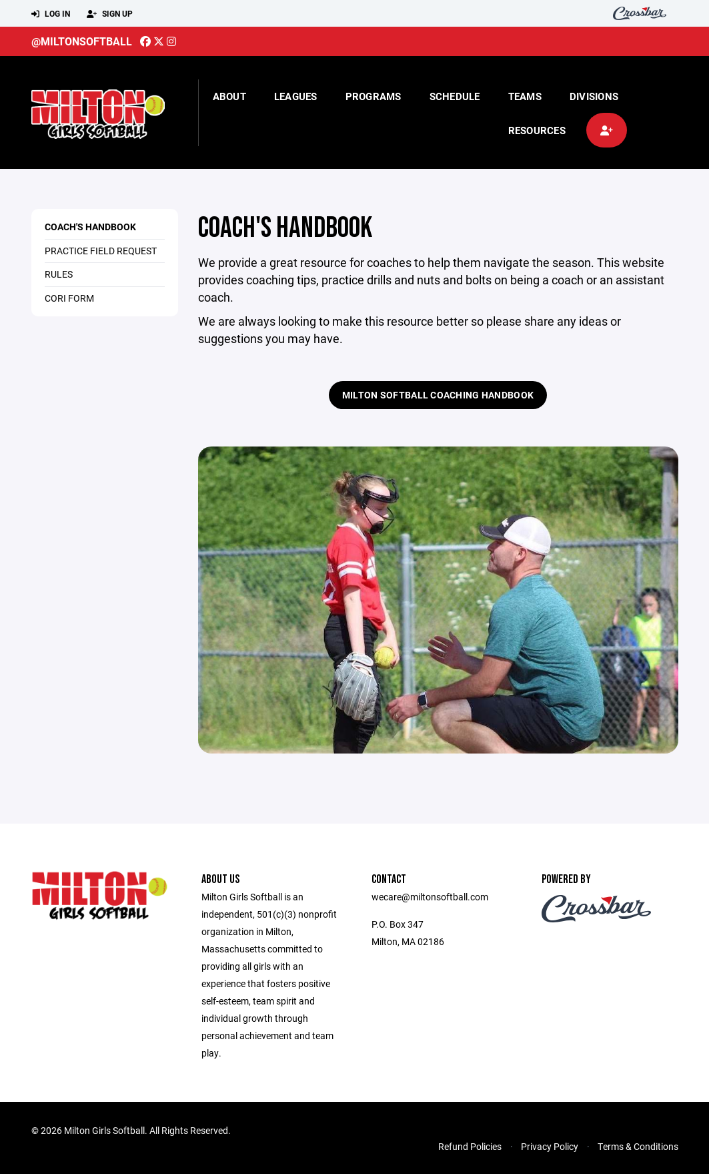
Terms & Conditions (638, 1146)
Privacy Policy (549, 1146)
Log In (50, 14)
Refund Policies (470, 1146)
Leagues (295, 96)
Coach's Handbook (90, 226)
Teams (525, 96)
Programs (373, 96)
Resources (537, 130)
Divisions (594, 96)
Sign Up (110, 14)
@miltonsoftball (81, 41)
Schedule (455, 96)
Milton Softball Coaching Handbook (438, 394)
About (229, 96)
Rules (59, 274)
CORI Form (69, 298)
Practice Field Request (101, 250)
